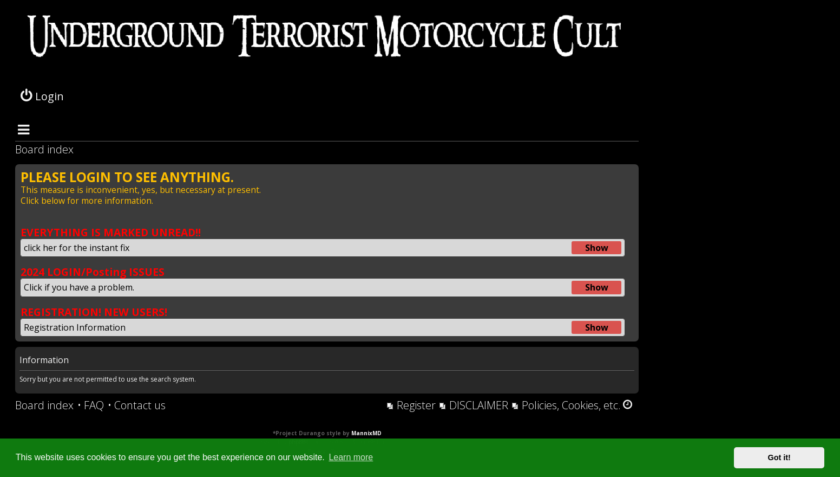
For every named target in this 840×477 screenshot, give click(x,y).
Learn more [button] (351, 457)
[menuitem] (90, 405)
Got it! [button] (779, 457)
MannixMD (366, 433)
